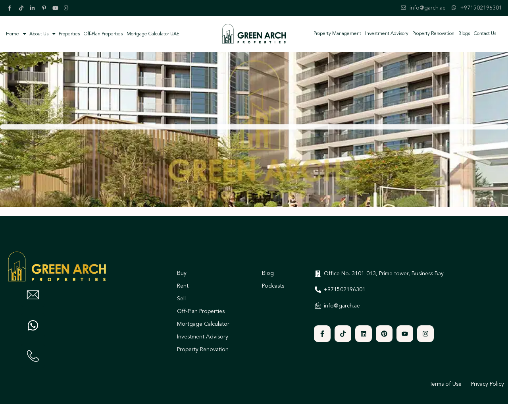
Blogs (464, 33)
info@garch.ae (428, 8)
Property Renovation (433, 33)
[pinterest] (44, 8)
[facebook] (11, 8)
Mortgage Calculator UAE (153, 34)
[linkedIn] (33, 8)
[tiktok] (22, 8)
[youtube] (56, 8)
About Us (35, 34)
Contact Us (485, 33)
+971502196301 (481, 8)
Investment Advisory (386, 33)
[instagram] (67, 8)
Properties (66, 34)
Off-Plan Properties (103, 34)
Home (12, 34)
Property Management (337, 33)
